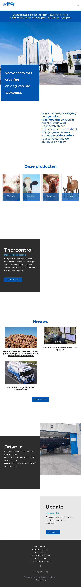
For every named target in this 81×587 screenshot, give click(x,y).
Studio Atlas (41, 580)
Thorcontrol (13, 279)
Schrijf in (52, 532)
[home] (7, 4)
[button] (78, 5)
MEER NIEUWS (40, 399)
